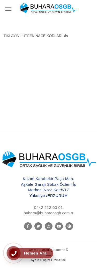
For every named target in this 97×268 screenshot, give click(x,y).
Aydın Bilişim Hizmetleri (48, 260)
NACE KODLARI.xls (51, 36)
